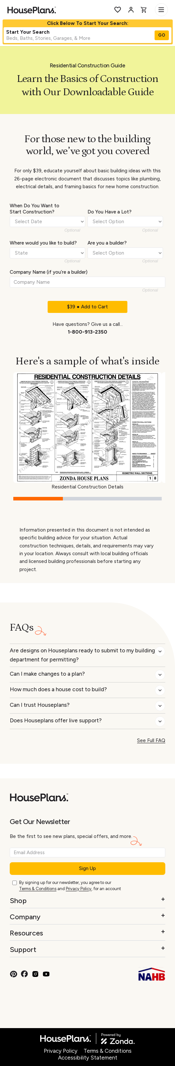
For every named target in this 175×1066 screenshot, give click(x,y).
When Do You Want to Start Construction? (34, 209)
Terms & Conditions (37, 888)
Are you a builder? (107, 243)
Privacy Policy (78, 888)
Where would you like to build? (43, 243)
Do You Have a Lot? (110, 212)
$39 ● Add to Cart (87, 307)
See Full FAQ (151, 740)
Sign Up (87, 868)
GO (161, 35)
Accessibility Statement (87, 1057)
